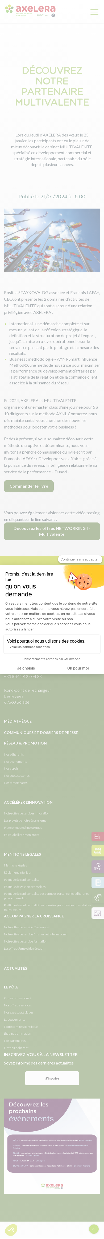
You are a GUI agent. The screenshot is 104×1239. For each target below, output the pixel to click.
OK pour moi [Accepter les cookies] (78, 668)
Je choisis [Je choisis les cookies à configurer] (26, 668)
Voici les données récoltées (30, 647)
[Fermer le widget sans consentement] (80, 559)
